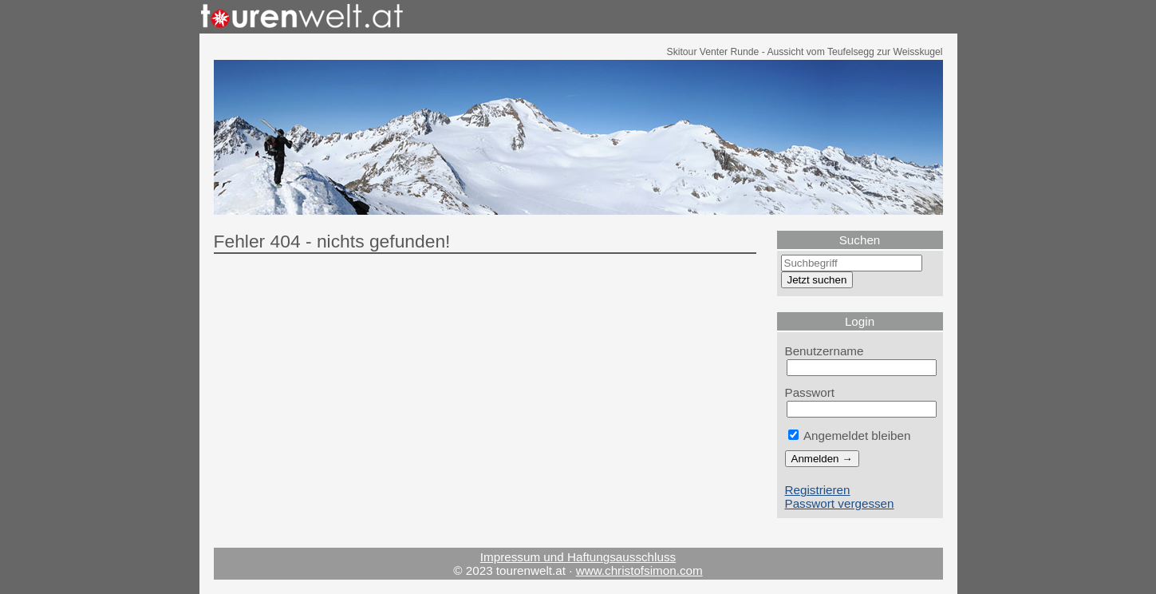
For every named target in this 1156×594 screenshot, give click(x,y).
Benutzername (824, 351)
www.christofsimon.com (639, 570)
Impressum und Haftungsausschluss (578, 557)
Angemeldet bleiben (849, 435)
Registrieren (817, 490)
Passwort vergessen (839, 503)
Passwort (810, 392)
